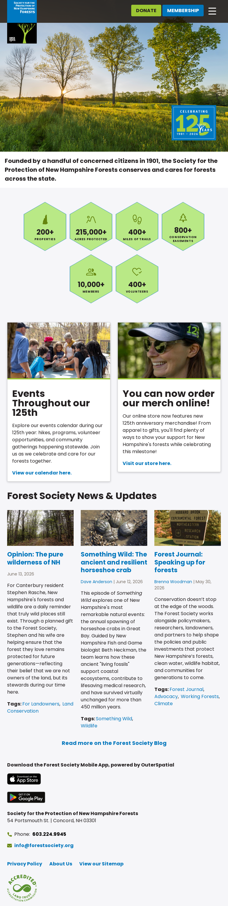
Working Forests (200, 696)
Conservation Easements (183, 226)
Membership (183, 10)
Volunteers (137, 278)
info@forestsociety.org (44, 845)
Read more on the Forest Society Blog (114, 743)
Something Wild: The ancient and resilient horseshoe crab (114, 562)
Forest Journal (186, 689)
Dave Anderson (96, 582)
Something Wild (114, 718)
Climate (163, 703)
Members (91, 278)
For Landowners (40, 703)
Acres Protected (91, 226)
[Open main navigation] (212, 11)
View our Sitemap (101, 863)
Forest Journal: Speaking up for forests (179, 562)
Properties (45, 226)
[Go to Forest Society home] (22, 22)
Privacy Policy (24, 863)
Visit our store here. (147, 463)
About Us (60, 863)
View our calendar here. (42, 472)
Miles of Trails (137, 226)
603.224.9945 (49, 834)
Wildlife (89, 725)
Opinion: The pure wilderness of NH (35, 558)
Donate (146, 10)
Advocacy (166, 696)
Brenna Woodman (173, 582)
